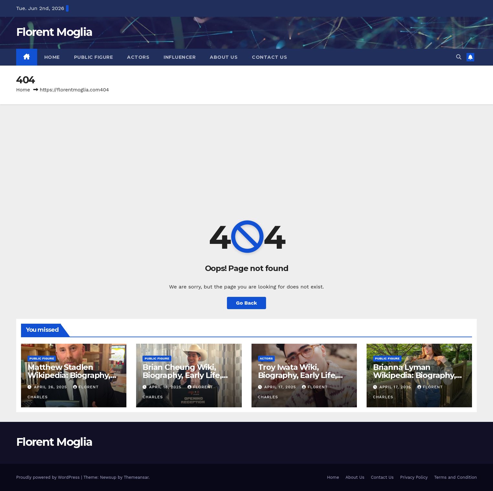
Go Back (246, 303)
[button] (458, 57)
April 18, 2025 (166, 387)
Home (52, 57)
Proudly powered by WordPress (48, 477)
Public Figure (93, 57)
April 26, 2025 (51, 387)
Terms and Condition (455, 477)
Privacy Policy (414, 477)
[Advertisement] (247, 153)
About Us (224, 57)
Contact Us (269, 57)
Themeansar (136, 477)
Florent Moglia (54, 32)
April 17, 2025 (280, 387)
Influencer (180, 57)
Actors (138, 57)
